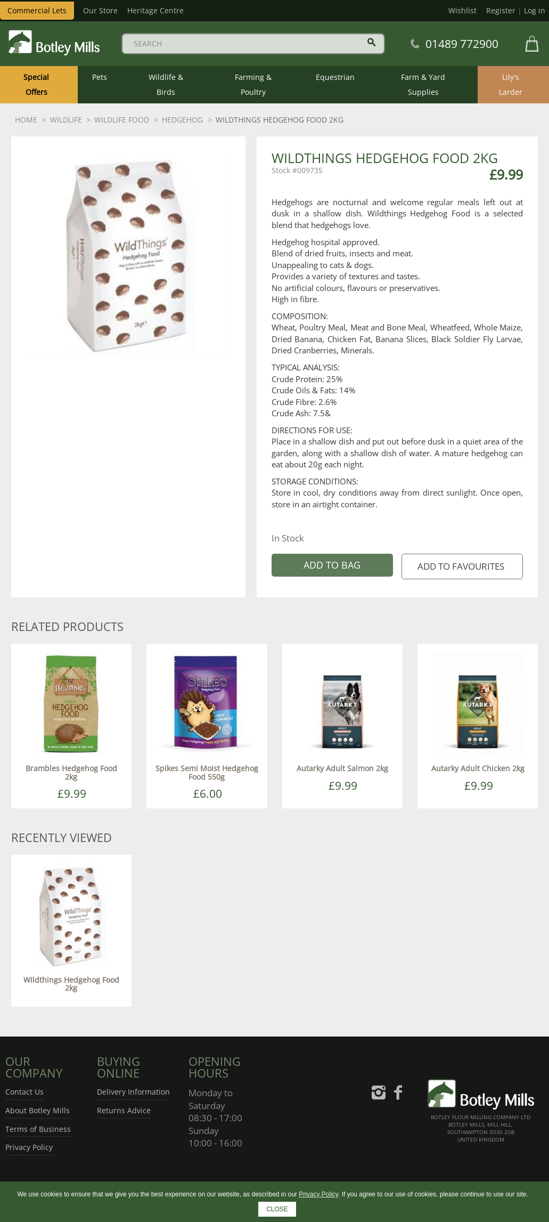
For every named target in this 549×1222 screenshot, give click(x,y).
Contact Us (24, 1092)
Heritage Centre (155, 10)
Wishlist (462, 10)
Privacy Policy (29, 1147)
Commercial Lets (37, 10)
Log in (534, 10)
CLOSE (277, 1209)
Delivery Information (133, 1092)
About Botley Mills (37, 1110)
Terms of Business (38, 1129)
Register (500, 10)
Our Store (100, 10)
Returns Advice (124, 1110)
